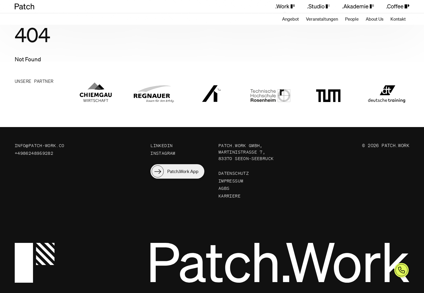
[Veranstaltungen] (322, 19)
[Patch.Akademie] (358, 6)
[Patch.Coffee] (394, 6)
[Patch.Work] (285, 6)
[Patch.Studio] (318, 6)
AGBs (224, 197)
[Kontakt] (398, 19)
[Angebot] (290, 19)
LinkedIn (161, 145)
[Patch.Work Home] (27, 6)
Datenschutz (233, 181)
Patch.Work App (182, 172)
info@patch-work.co (39, 145)
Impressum (230, 189)
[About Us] (374, 19)
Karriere (229, 205)
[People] (352, 19)
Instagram (162, 153)
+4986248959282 (34, 153)
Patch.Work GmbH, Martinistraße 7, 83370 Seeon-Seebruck (240, 156)
